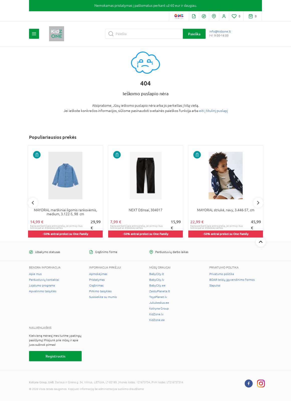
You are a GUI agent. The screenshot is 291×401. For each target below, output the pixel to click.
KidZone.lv (156, 314)
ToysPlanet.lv (158, 297)
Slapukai (214, 285)
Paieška (194, 34)
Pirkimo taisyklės (100, 291)
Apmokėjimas (98, 274)
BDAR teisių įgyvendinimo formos (232, 280)
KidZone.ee (157, 320)
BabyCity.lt (156, 274)
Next (258, 203)
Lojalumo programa (42, 285)
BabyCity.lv (156, 280)
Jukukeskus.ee (159, 302)
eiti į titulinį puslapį (213, 111)
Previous (33, 203)
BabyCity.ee (157, 285)
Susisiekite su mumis (103, 297)
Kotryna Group (159, 308)
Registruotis (55, 356)
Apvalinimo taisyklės (42, 291)
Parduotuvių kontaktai (44, 280)
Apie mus (35, 274)
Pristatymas (97, 280)
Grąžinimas (96, 285)
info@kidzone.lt (220, 31)
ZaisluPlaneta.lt (159, 291)
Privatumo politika (221, 274)
